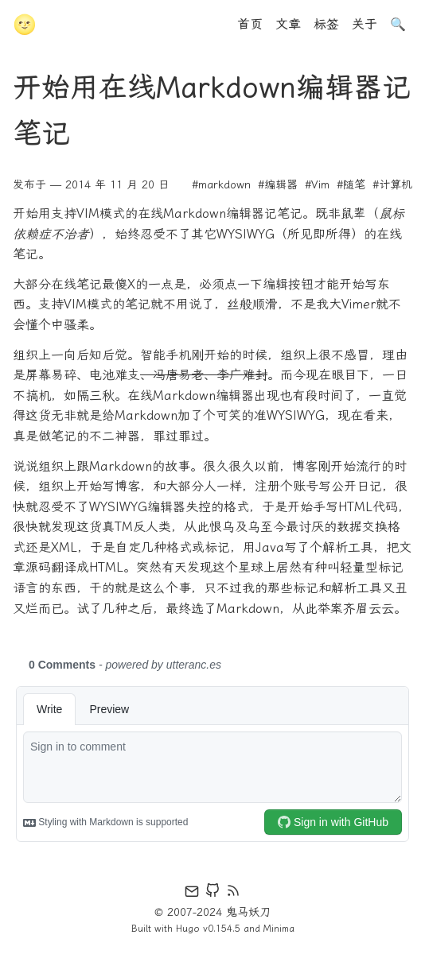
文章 (288, 24)
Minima (278, 928)
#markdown (221, 185)
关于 (364, 24)
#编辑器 (278, 185)
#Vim (317, 185)
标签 (326, 24)
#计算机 (392, 185)
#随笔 (351, 185)
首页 (250, 24)
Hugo (188, 928)
